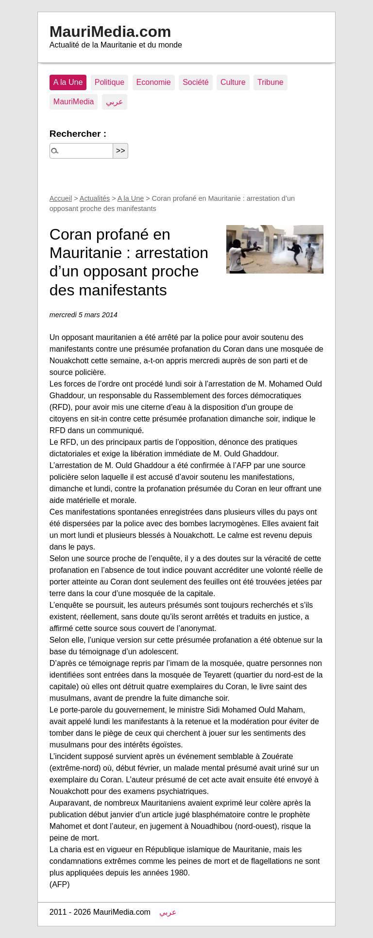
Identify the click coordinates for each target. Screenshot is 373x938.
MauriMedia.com (110, 31)
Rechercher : (78, 134)
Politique (109, 82)
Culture (233, 82)
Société (195, 82)
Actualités (95, 198)
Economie (153, 82)
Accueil (61, 198)
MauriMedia (73, 101)
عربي (114, 101)
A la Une (68, 82)
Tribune (270, 82)
